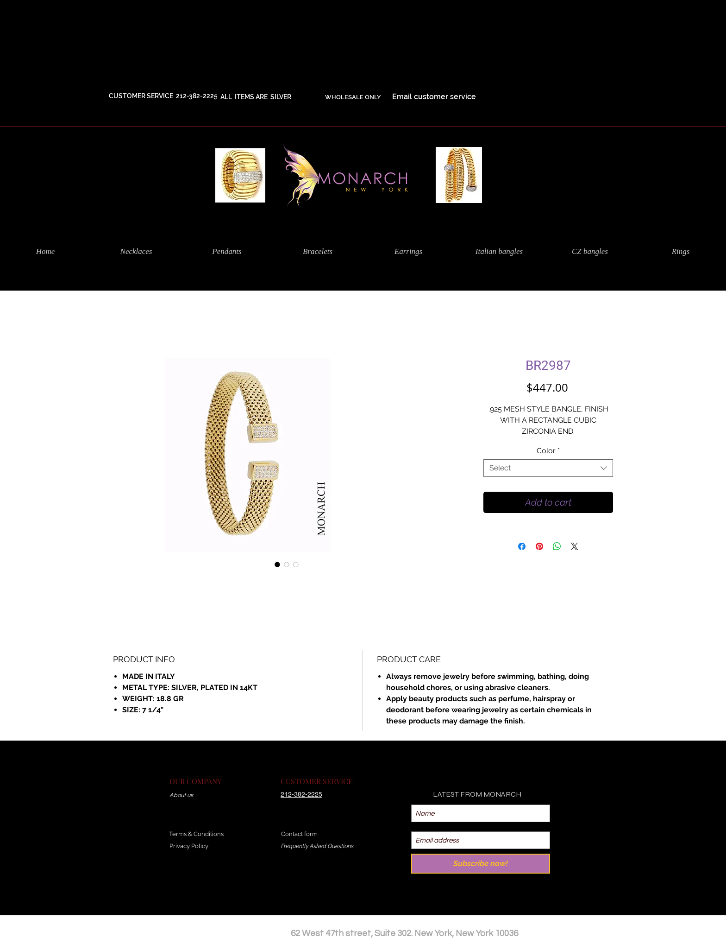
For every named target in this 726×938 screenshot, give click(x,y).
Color (548, 450)
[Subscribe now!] (480, 864)
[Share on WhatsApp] (557, 546)
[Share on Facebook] (521, 546)
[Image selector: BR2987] (277, 564)
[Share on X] (574, 546)
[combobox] (548, 468)
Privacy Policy (188, 846)
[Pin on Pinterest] (539, 546)
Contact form (299, 833)
